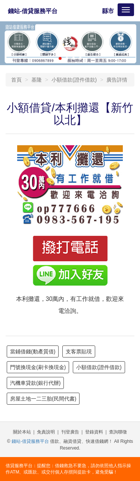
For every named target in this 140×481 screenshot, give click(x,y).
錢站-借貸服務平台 (32, 11)
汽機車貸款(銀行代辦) (35, 383)
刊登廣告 (70, 432)
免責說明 (46, 432)
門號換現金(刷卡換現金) (38, 367)
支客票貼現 (79, 351)
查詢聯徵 (118, 432)
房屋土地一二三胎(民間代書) (43, 399)
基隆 (36, 80)
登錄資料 (94, 432)
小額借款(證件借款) (74, 80)
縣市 (108, 11)
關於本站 (22, 432)
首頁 (16, 80)
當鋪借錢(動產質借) (32, 351)
